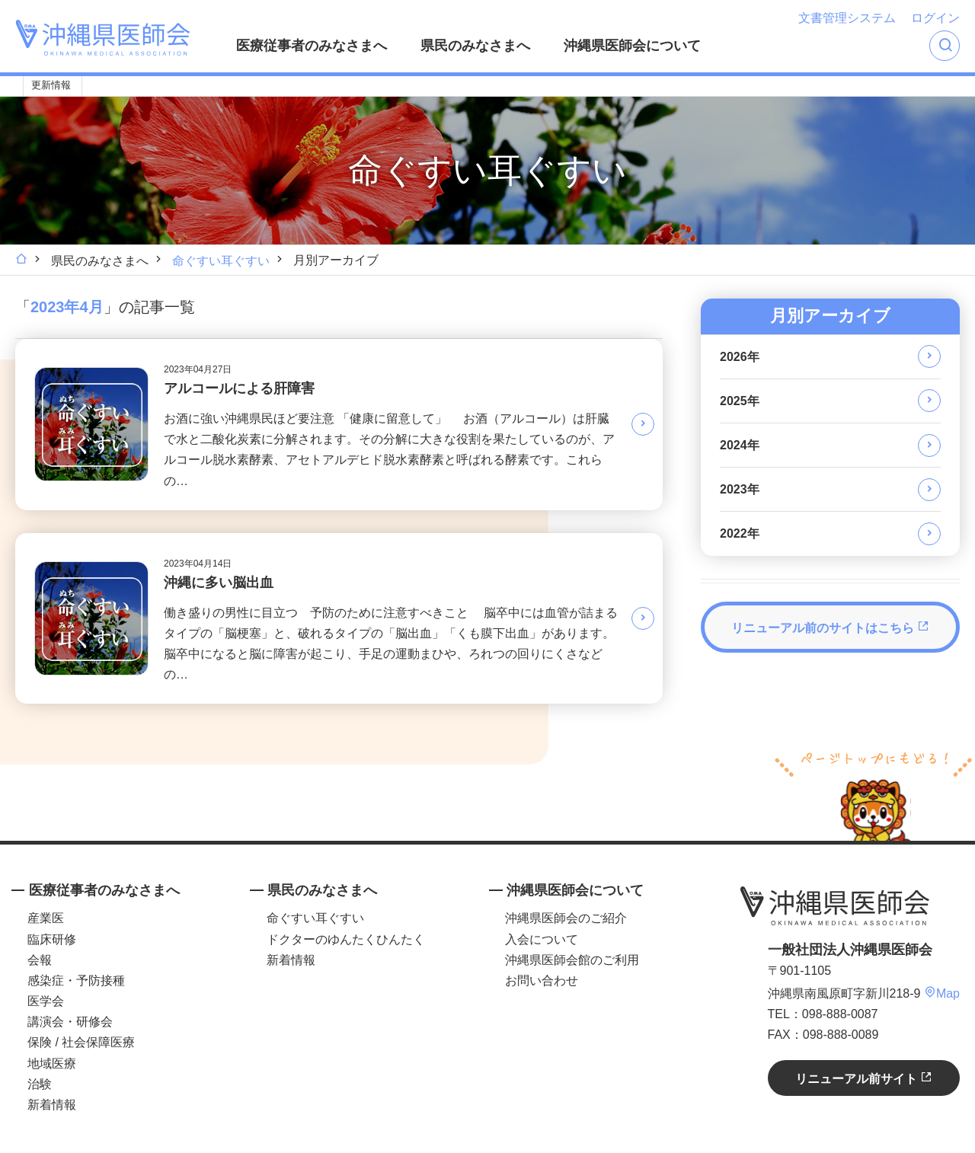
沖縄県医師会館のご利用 (572, 959)
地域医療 (51, 1063)
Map (942, 993)
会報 (39, 959)
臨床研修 (51, 939)
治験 (39, 1084)
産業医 (45, 918)
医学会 (45, 1001)
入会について (541, 939)
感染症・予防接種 (76, 980)
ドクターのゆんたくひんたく (346, 939)
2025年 (739, 400)
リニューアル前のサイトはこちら (830, 627)
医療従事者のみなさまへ (311, 45)
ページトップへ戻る (873, 794)
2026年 (739, 356)
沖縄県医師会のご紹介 (566, 918)
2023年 (739, 489)
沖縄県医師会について (632, 45)
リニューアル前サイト (863, 1078)
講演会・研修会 (70, 1021)
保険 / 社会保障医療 (81, 1042)
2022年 (739, 533)
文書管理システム (847, 17)
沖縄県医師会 (835, 905)
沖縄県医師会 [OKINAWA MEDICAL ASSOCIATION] (102, 38)
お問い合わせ (541, 980)
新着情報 (51, 1104)
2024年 (739, 445)
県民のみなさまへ (475, 45)
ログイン (935, 17)
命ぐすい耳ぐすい (221, 260)
